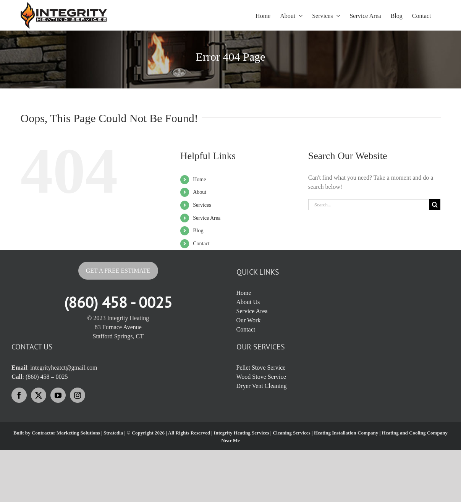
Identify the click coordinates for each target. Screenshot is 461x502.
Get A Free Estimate (118, 270)
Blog (198, 230)
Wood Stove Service (261, 376)
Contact (201, 243)
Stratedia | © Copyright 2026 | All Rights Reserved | (159, 433)
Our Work (248, 320)
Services (202, 205)
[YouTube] (58, 395)
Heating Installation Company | (348, 433)
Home (199, 179)
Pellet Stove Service (261, 367)
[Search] (434, 204)
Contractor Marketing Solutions (66, 433)
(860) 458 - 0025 (118, 302)
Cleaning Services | (293, 433)
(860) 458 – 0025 (47, 376)
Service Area (206, 218)
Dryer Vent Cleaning (261, 386)
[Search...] (369, 204)
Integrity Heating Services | (243, 433)
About (199, 192)
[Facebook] (19, 395)
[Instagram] (77, 395)
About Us (248, 302)
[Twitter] (38, 395)
